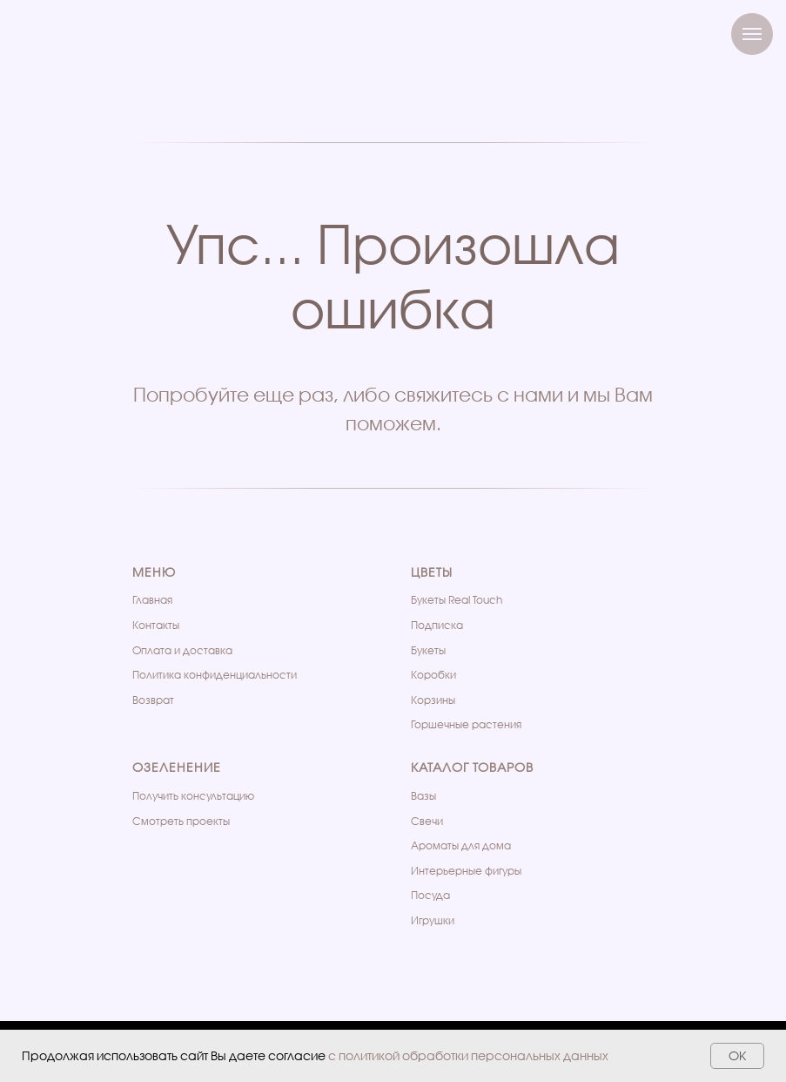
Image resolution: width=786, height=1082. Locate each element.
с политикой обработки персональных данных (468, 1055)
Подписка (437, 625)
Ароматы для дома (461, 845)
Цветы (432, 572)
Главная (152, 599)
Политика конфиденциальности (214, 674)
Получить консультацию (193, 795)
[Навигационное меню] (752, 34)
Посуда (430, 895)
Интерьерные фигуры (466, 870)
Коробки (433, 674)
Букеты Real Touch (456, 599)
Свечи (427, 821)
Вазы (423, 795)
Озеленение (176, 767)
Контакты (155, 625)
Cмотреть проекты (181, 821)
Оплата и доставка (182, 650)
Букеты (428, 650)
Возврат (153, 700)
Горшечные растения (466, 724)
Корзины (433, 700)
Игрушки (432, 920)
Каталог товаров (472, 767)
